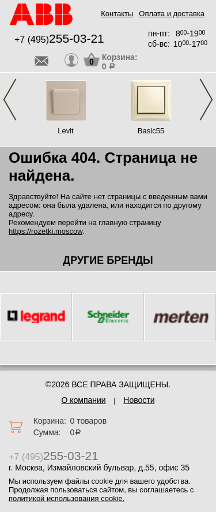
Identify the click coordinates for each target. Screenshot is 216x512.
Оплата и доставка (171, 13)
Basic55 (151, 130)
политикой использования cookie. (66, 498)
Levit (65, 130)
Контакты (117, 13)
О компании (83, 400)
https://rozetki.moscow (45, 231)
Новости (138, 400)
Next (206, 100)
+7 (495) (59, 39)
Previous (10, 100)
